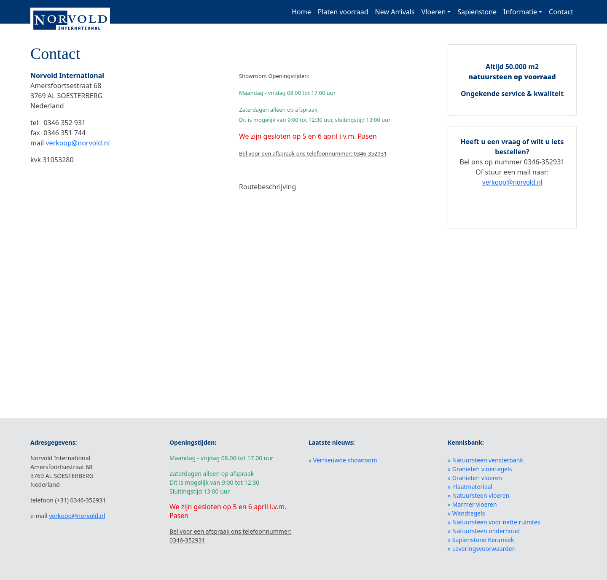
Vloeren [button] (434, 11)
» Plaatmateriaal (470, 487)
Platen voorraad (343, 11)
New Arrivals (395, 11)
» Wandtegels (466, 513)
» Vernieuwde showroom (343, 460)
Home (301, 11)
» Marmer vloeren (472, 504)
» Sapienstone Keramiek (481, 540)
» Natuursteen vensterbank (485, 460)
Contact (561, 11)
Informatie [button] (520, 11)
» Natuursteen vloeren (478, 495)
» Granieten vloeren (475, 478)
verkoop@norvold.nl (78, 143)
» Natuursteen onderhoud (484, 531)
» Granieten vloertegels (480, 469)
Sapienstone (477, 11)
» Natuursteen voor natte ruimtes (494, 522)
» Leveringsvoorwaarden (482, 549)
